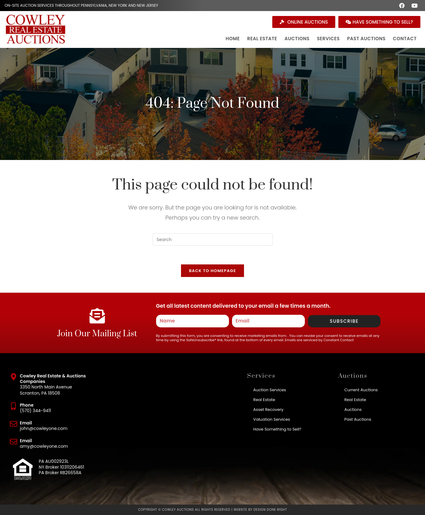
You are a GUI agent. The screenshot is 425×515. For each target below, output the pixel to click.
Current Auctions (361, 390)
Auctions (352, 409)
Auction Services (269, 390)
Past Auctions (357, 419)
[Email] (13, 423)
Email (26, 423)
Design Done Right (270, 509)
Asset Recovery (268, 409)
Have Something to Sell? (277, 429)
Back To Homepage (212, 271)
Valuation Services (271, 419)
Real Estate (264, 400)
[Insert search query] (213, 239)
